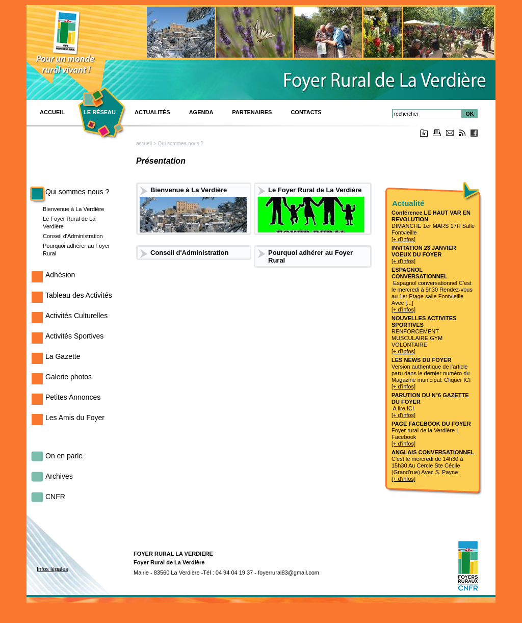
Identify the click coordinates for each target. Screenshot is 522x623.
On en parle (64, 456)
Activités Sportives (74, 336)
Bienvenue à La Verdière (73, 209)
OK (469, 114)
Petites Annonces (72, 397)
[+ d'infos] (403, 239)
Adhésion (60, 275)
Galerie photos (68, 377)
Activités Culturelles (76, 316)
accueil (144, 143)
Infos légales (52, 569)
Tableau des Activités (78, 295)
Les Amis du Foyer (75, 417)
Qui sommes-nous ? (77, 192)
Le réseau (100, 112)
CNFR (55, 496)
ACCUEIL (52, 112)
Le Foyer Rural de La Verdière (315, 190)
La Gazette (63, 356)
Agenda (201, 112)
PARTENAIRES (252, 112)
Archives (59, 476)
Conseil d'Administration (73, 236)
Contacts (306, 112)
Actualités (152, 112)
